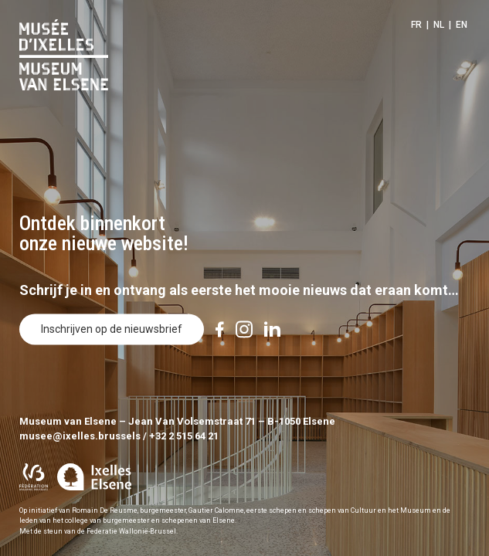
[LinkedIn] (272, 329)
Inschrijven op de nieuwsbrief (111, 330)
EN (461, 24)
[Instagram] (244, 329)
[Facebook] (220, 329)
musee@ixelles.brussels (80, 436)
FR (416, 24)
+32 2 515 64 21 (184, 436)
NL (438, 24)
